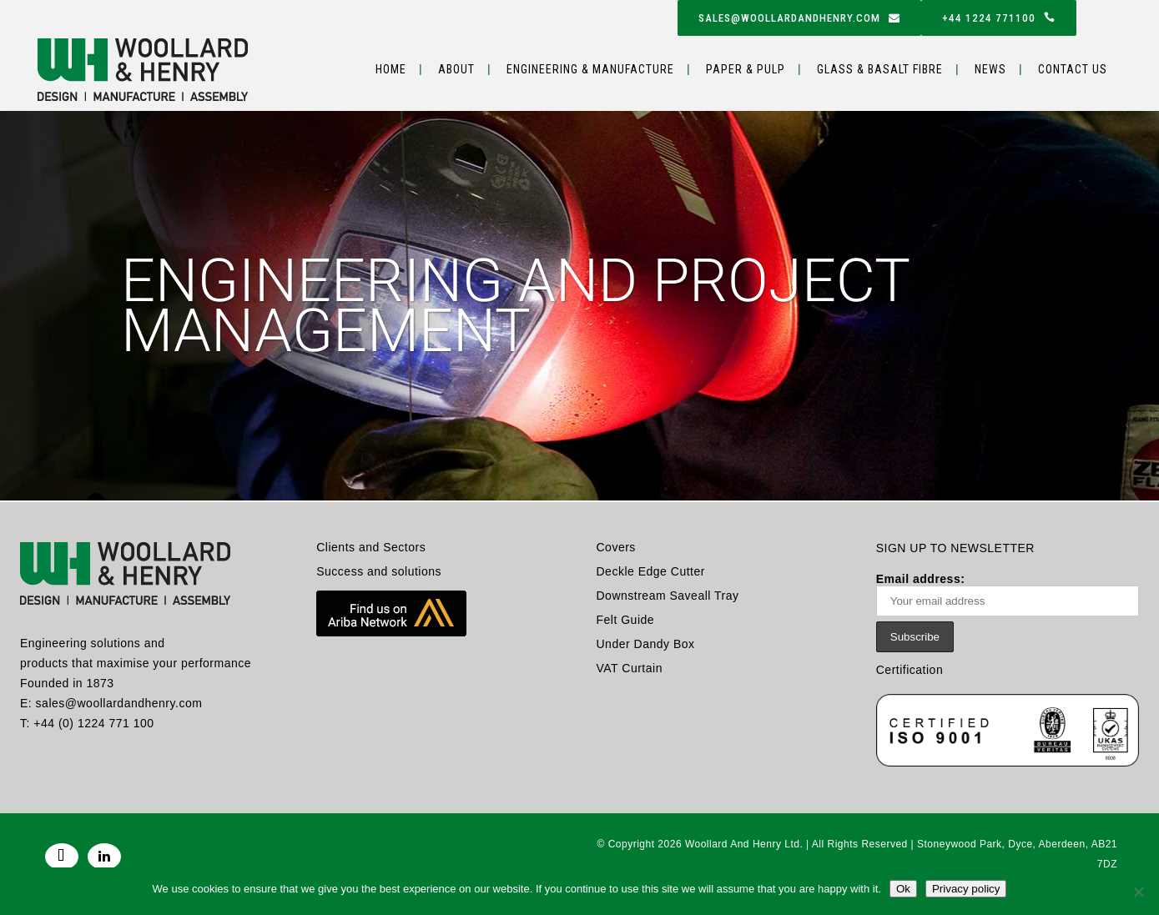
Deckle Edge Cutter (651, 571)
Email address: (1007, 594)
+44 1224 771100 (999, 18)
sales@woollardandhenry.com (799, 18)
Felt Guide (626, 620)
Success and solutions (378, 571)
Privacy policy (966, 888)
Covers (616, 547)
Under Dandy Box (646, 644)
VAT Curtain (630, 668)
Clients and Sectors (371, 547)
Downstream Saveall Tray (668, 596)
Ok (903, 888)
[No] (1138, 891)
